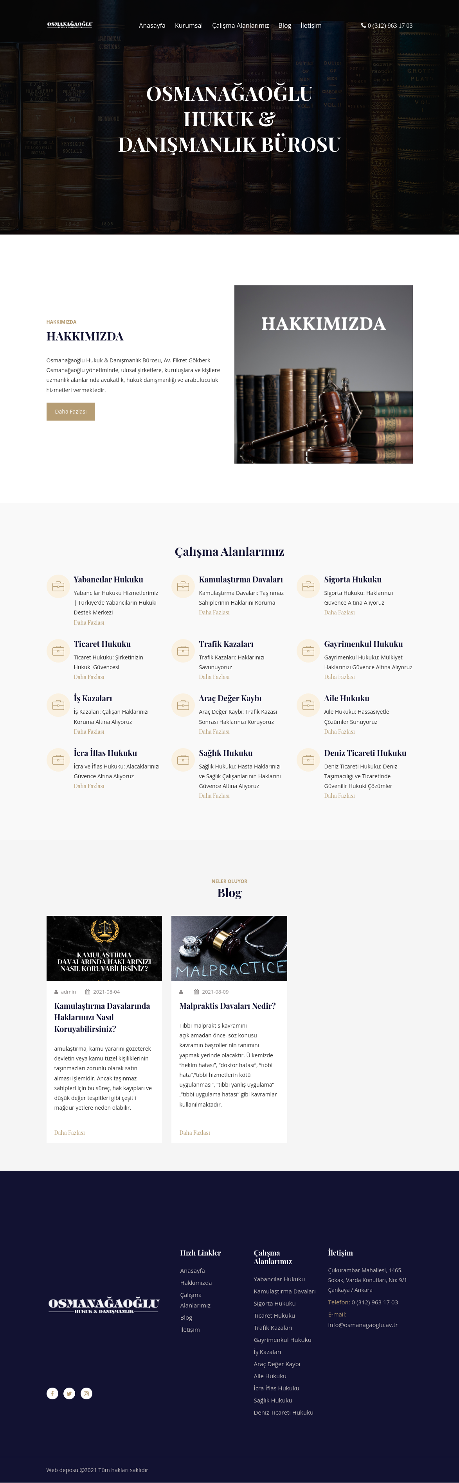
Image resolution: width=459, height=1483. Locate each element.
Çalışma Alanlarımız (240, 25)
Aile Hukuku (270, 1376)
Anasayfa (152, 25)
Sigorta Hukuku (274, 1303)
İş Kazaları (267, 1352)
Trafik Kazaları (273, 1328)
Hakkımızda (196, 1283)
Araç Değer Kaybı (277, 1364)
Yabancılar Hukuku (279, 1279)
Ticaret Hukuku (274, 1316)
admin (65, 991)
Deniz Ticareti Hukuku (283, 1413)
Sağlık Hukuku (273, 1400)
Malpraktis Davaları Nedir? (228, 1006)
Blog (285, 25)
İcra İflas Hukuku (276, 1388)
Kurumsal (189, 25)
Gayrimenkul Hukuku (282, 1340)
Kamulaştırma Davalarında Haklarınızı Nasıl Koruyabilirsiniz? (103, 1018)
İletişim (311, 25)
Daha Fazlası (71, 411)
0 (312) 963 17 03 (374, 1302)
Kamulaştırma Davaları (284, 1291)
